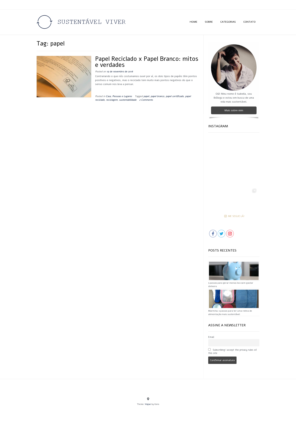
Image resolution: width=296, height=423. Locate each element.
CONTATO (249, 22)
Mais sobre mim (233, 110)
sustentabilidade (127, 99)
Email (211, 337)
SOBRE (209, 22)
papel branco (157, 96)
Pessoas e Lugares (122, 96)
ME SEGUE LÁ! (234, 216)
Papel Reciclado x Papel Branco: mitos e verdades (146, 62)
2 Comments (146, 99)
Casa (108, 96)
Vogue (148, 404)
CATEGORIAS (228, 22)
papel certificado (175, 96)
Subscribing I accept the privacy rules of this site (232, 351)
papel (146, 96)
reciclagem (112, 99)
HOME (193, 22)
